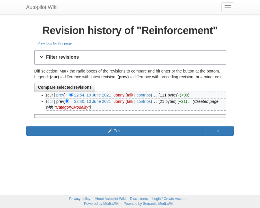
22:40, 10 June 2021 (92, 101)
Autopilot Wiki (42, 7)
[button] (130, 57)
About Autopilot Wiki (110, 199)
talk (130, 95)
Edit (114, 131)
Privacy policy (79, 199)
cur (50, 101)
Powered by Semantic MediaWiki (149, 204)
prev (60, 95)
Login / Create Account (169, 199)
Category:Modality (72, 107)
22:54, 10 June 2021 (92, 95)
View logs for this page (55, 43)
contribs (143, 95)
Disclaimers (139, 199)
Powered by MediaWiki (101, 204)
